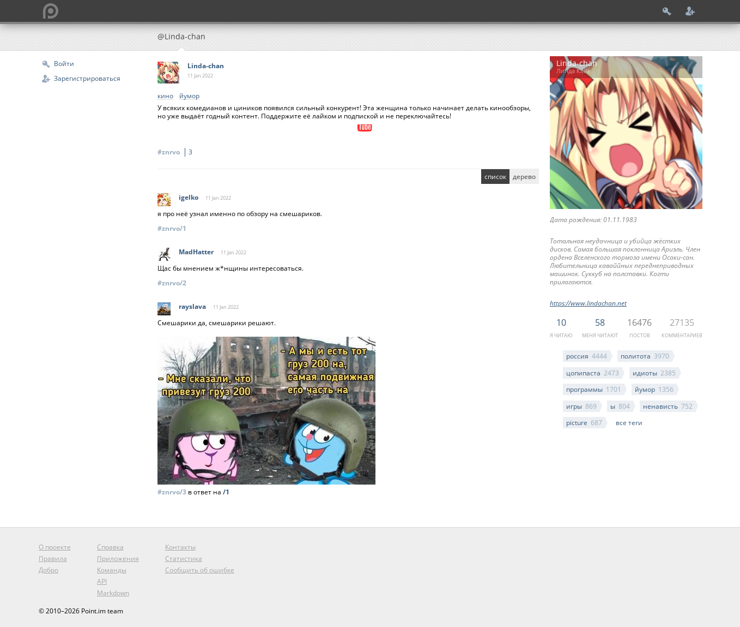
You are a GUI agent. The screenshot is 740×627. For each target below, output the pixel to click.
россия (586, 356)
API (102, 581)
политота (645, 356)
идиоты (654, 373)
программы (593, 389)
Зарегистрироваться (87, 78)
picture (584, 422)
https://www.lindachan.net (588, 303)
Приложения (118, 558)
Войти (64, 63)
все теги (629, 422)
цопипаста (592, 373)
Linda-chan (205, 65)
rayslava (192, 306)
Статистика (183, 558)
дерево (524, 176)
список (495, 176)
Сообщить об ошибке (199, 570)
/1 (226, 492)
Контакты (180, 547)
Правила (53, 558)
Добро (48, 570)
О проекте (55, 547)
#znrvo (176, 152)
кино (165, 96)
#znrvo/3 (171, 492)
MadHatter (196, 251)
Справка (110, 547)
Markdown (113, 593)
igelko (188, 197)
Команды (111, 570)
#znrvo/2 (171, 283)
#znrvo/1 (171, 228)
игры (581, 406)
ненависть (668, 406)
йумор (654, 389)
